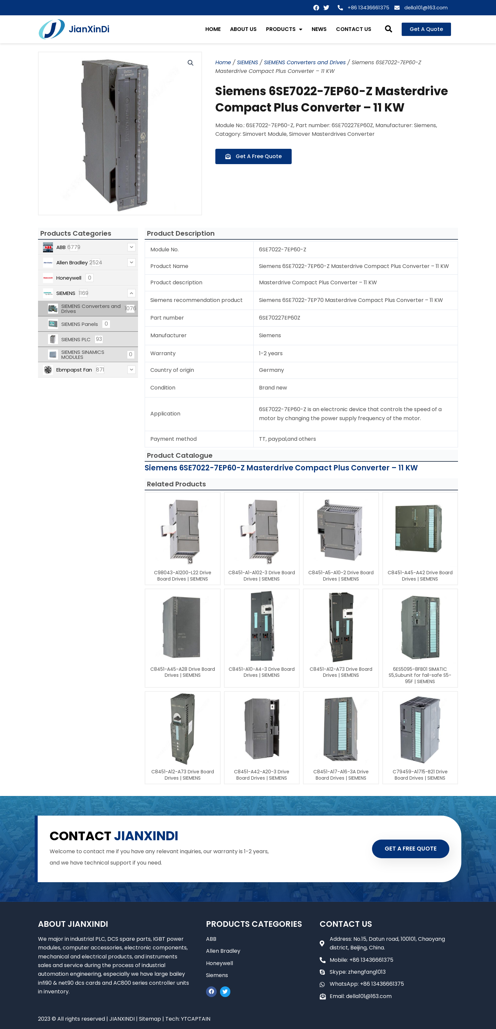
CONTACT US (353, 29)
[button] (388, 29)
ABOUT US (243, 29)
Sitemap (150, 1019)
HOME (213, 29)
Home (223, 62)
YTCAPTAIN (195, 1019)
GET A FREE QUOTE (411, 849)
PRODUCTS (284, 29)
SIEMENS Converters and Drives (305, 62)
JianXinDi (89, 29)
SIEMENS (247, 62)
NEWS (319, 29)
